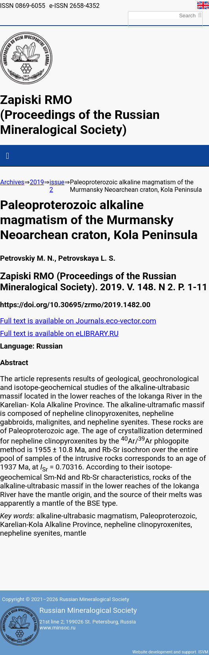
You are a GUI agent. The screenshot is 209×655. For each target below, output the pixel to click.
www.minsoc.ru (57, 628)
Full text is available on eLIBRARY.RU (59, 333)
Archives (12, 182)
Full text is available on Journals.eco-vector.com (78, 321)
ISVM (203, 652)
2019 (37, 182)
